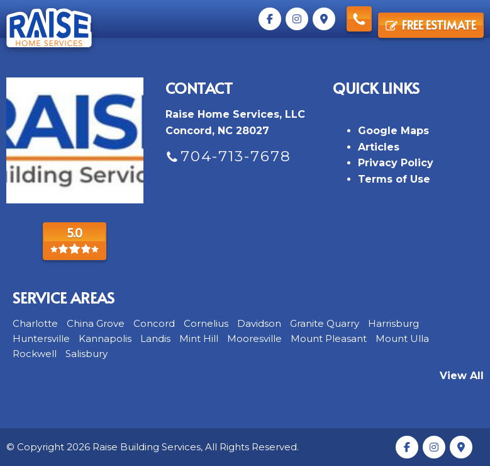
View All (462, 376)
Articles (378, 147)
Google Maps (393, 131)
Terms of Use (394, 179)
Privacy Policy (395, 163)
